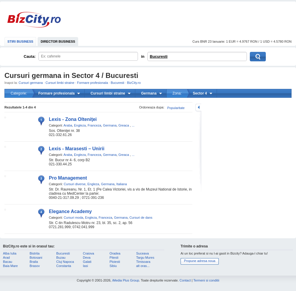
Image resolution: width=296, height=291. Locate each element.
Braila (34, 261)
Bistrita (35, 253)
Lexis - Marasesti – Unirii (76, 148)
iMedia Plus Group (125, 280)
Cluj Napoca (65, 261)
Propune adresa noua (199, 261)
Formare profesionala (92, 82)
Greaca (123, 125)
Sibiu (113, 266)
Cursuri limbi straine (60, 82)
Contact (185, 280)
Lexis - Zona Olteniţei (73, 119)
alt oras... (142, 266)
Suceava (142, 253)
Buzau (60, 257)
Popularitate (176, 108)
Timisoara (143, 261)
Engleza (80, 125)
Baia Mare (10, 266)
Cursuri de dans (140, 217)
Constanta (63, 266)
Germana (110, 125)
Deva (87, 257)
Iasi (85, 266)
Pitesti (114, 257)
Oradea (115, 253)
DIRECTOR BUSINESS (58, 41)
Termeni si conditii (206, 280)
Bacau (7, 261)
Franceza (94, 125)
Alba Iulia (9, 253)
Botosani (36, 257)
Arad (6, 257)
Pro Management (68, 177)
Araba (68, 125)
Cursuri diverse (75, 184)
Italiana (121, 184)
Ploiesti (115, 261)
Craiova (88, 253)
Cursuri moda (73, 217)
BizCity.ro (34, 20)
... (133, 125)
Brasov (35, 266)
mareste (198, 107)
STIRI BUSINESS (20, 41)
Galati (87, 261)
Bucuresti (159, 56)
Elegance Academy (70, 211)
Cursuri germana (31, 82)
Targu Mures (145, 257)
